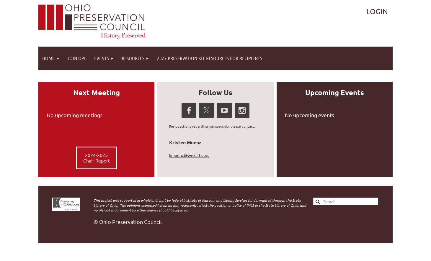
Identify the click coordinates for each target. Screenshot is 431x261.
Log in (377, 11)
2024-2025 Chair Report (96, 158)
